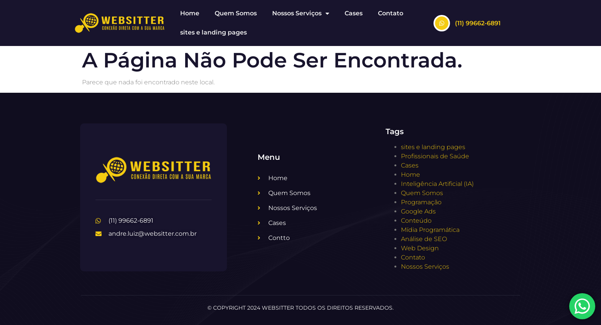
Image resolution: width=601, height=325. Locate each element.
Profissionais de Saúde (435, 156)
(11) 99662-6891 (478, 23)
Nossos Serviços (300, 13)
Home (189, 13)
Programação (421, 202)
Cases (354, 13)
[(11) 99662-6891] (442, 23)
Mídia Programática (430, 229)
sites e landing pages (213, 32)
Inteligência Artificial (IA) (437, 183)
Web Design (420, 248)
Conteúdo (416, 220)
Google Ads (418, 211)
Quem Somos (236, 13)
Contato (390, 13)
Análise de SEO (424, 239)
